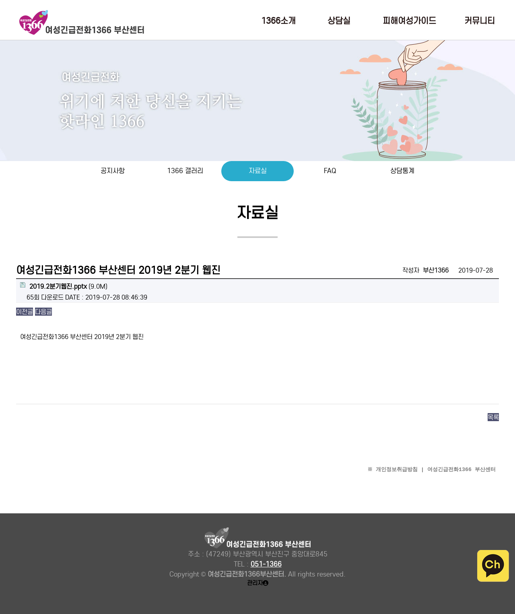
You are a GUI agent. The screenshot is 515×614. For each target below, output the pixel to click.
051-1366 (266, 564)
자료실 (258, 171)
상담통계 (402, 171)
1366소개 (278, 21)
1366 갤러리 (185, 171)
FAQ (330, 171)
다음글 (43, 312)
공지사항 (113, 171)
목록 (493, 417)
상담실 (339, 21)
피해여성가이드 (409, 21)
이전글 (24, 312)
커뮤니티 (479, 21)
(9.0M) (63, 286)
